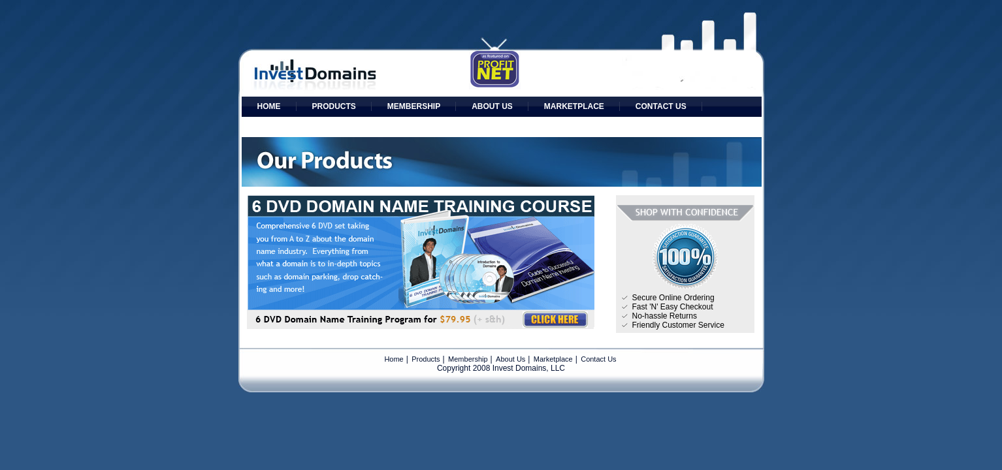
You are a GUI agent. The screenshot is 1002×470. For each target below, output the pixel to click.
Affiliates (279, 126)
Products (334, 106)
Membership (413, 106)
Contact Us (661, 106)
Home (269, 106)
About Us (492, 106)
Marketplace (574, 106)
